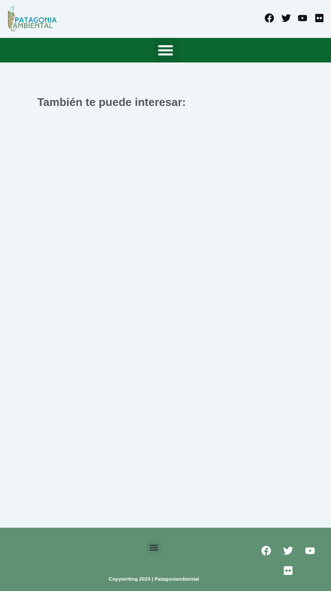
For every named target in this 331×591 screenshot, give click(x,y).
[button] (165, 50)
